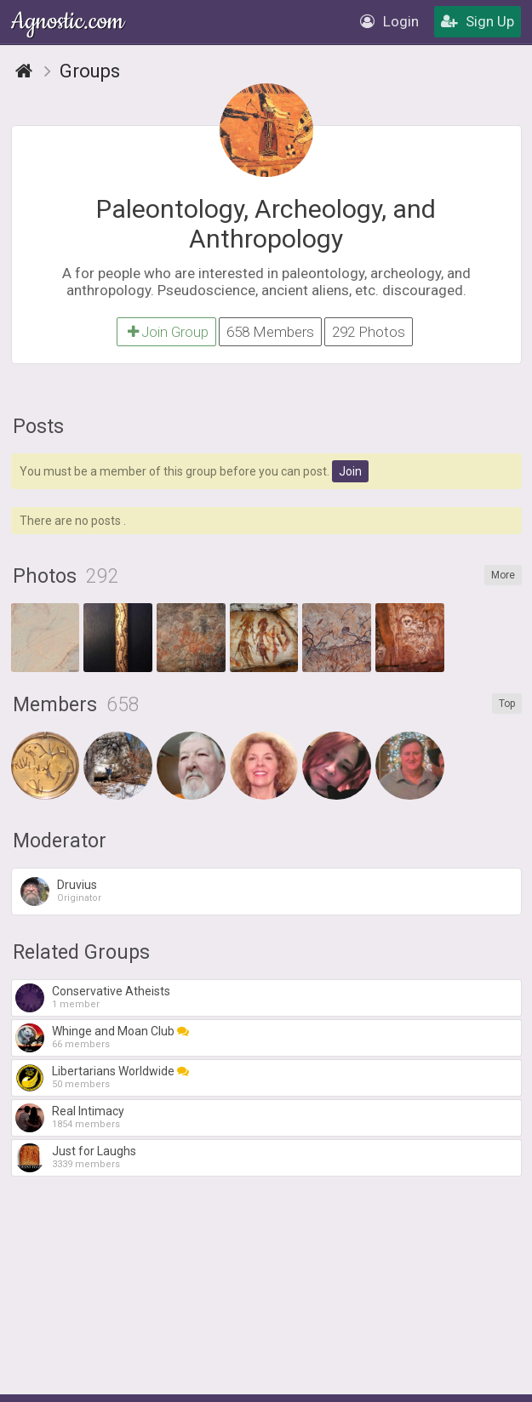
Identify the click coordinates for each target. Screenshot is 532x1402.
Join (350, 471)
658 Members (270, 331)
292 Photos (368, 331)
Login (389, 21)
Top (507, 704)
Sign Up (477, 21)
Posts (38, 426)
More (503, 575)
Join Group (166, 331)
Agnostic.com (69, 21)
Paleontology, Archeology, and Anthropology (266, 224)
